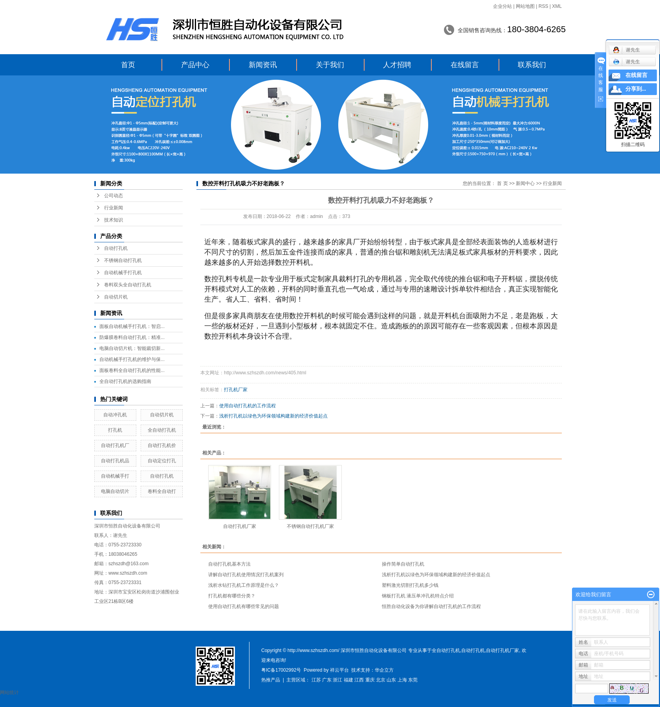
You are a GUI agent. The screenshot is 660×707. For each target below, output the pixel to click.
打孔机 (115, 430)
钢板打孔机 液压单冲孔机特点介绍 (418, 596)
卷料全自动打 (162, 491)
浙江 (337, 680)
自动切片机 (116, 297)
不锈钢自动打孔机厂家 (310, 526)
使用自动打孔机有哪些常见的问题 (243, 606)
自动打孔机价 (162, 445)
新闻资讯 (263, 65)
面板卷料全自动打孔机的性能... (132, 370)
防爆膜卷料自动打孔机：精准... (132, 337)
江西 (359, 680)
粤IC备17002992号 (281, 670)
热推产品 (270, 680)
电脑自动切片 (115, 491)
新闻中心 (525, 183)
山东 (391, 680)
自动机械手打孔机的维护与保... (132, 359)
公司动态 (113, 195)
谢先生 (626, 62)
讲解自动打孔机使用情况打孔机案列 (246, 574)
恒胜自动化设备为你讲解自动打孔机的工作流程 (431, 606)
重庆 (370, 680)
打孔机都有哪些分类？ (231, 596)
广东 (327, 680)
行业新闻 (113, 208)
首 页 (502, 183)
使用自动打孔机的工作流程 (247, 405)
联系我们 (532, 65)
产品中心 (195, 65)
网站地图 (525, 6)
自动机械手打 (115, 476)
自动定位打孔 (162, 460)
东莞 (413, 680)
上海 (402, 680)
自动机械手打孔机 (123, 272)
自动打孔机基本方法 (229, 564)
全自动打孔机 (162, 430)
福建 (348, 680)
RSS (543, 6)
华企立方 (384, 670)
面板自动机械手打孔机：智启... (132, 326)
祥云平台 (339, 670)
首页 (128, 65)
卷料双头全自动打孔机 (127, 285)
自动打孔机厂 (115, 445)
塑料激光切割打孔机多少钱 (410, 585)
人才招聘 (397, 65)
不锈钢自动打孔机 (123, 260)
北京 (380, 680)
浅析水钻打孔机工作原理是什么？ (243, 585)
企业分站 (502, 6)
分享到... (635, 89)
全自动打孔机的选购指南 (125, 381)
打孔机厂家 (236, 389)
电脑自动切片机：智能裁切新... (132, 348)
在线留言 (465, 65)
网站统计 (9, 692)
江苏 (316, 680)
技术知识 (113, 220)
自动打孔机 (116, 248)
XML (557, 6)
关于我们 (330, 65)
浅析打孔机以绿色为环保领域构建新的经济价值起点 (273, 416)
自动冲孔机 (115, 415)
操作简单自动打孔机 (403, 564)
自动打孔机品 (115, 460)
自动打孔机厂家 (239, 526)
